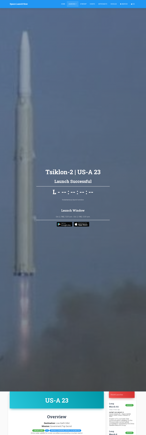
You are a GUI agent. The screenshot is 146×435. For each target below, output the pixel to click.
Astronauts (102, 4)
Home (63, 4)
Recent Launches (117, 395)
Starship (83, 4)
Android (124, 4)
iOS (133, 4)
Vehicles (114, 4)
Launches (72, 4)
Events (92, 4)
